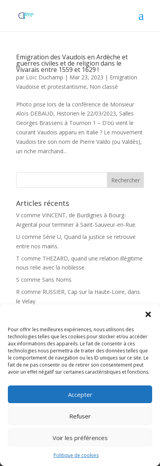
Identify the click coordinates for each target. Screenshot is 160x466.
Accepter (80, 394)
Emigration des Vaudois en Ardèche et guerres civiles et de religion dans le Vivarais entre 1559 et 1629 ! (72, 63)
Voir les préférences (80, 438)
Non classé (104, 86)
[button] (148, 314)
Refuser (80, 416)
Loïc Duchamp (44, 77)
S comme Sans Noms (44, 279)
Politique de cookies (76, 455)
